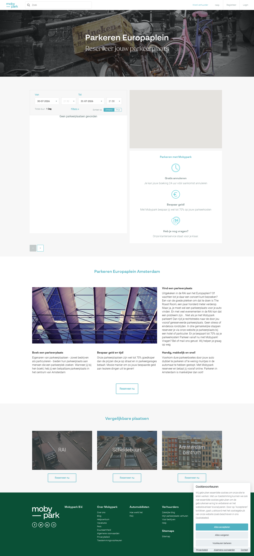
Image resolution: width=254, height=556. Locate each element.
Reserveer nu (127, 388)
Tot (80, 95)
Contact (244, 550)
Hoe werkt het (136, 512)
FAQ (131, 516)
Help (164, 523)
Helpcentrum (103, 519)
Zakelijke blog (168, 512)
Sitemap (166, 536)
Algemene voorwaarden (224, 550)
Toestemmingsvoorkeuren (109, 540)
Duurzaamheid (104, 530)
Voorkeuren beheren (222, 543)
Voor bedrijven (168, 519)
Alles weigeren (222, 535)
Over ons (101, 512)
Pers (99, 526)
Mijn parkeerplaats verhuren (175, 516)
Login (245, 5)
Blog (99, 516)
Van (37, 95)
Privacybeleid (202, 550)
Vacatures (102, 523)
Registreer (231, 5)
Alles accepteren (222, 527)
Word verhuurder (200, 5)
